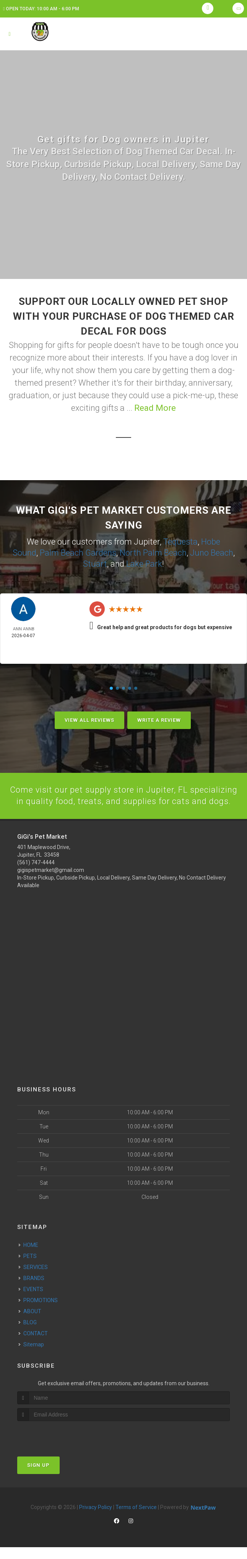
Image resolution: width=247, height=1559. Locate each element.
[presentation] (58, 1447)
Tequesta (180, 541)
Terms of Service (136, 1519)
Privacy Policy (95, 1519)
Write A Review (159, 720)
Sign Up (38, 1477)
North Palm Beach (153, 553)
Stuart (95, 563)
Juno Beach (211, 553)
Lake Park (144, 563)
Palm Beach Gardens (78, 553)
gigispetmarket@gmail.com (50, 881)
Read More (155, 408)
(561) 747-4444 (36, 874)
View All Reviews (89, 720)
